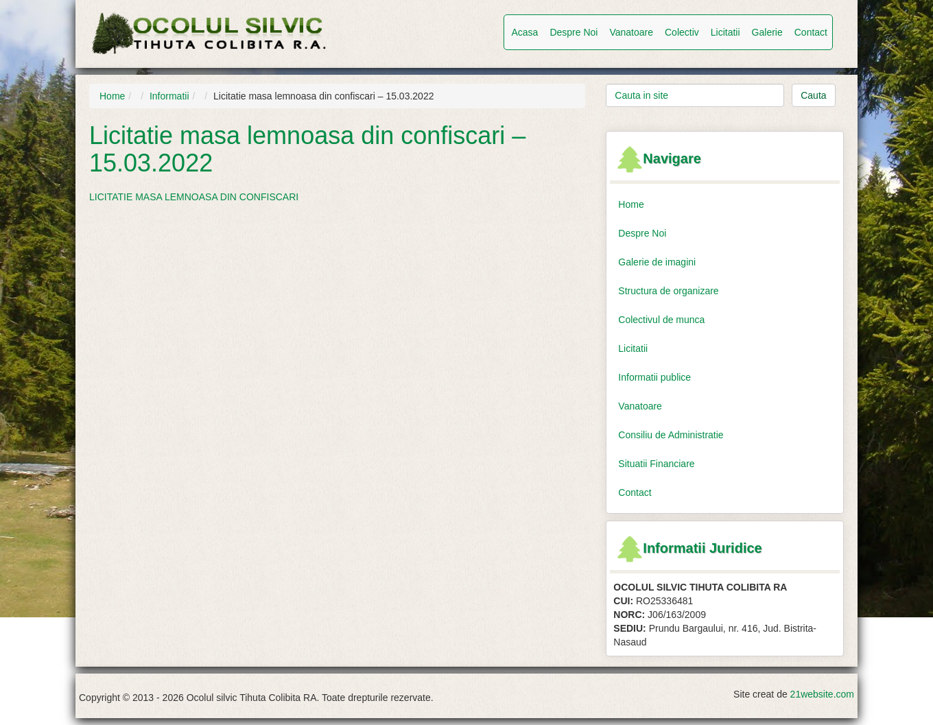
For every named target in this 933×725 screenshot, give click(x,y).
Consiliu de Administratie (670, 434)
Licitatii (725, 32)
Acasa (524, 32)
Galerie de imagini (657, 262)
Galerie (767, 32)
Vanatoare (631, 32)
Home (112, 96)
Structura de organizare (668, 290)
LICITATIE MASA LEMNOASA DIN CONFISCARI (193, 196)
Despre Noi (574, 32)
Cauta (813, 95)
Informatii (169, 96)
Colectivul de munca (661, 319)
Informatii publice (654, 377)
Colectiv (682, 32)
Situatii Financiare (656, 463)
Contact (810, 32)
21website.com (822, 694)
